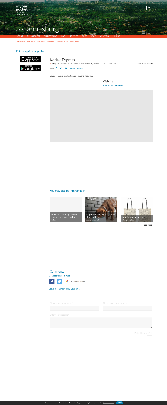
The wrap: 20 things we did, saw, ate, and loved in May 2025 (64, 216)
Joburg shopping (127, 220)
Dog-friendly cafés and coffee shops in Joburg (100, 215)
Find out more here (108, 403)
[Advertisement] (101, 49)
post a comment (76, 68)
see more (148, 225)
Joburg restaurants (93, 220)
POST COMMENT (143, 324)
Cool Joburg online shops (134, 217)
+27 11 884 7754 (109, 64)
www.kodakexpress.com (113, 85)
